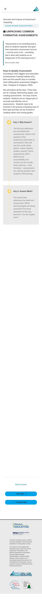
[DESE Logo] (21, 522)
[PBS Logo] (27, 581)
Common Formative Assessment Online (18, 25)
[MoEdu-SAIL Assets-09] (21, 532)
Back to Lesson (21, 484)
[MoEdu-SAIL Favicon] (35, 6)
